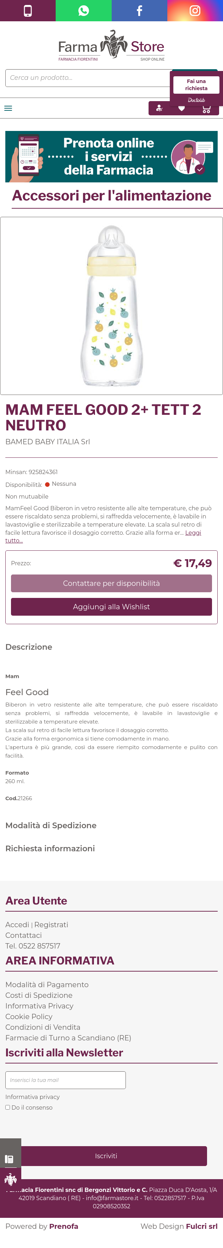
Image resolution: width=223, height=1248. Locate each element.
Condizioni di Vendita (42, 1027)
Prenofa (63, 1226)
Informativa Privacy (39, 1006)
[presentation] (59, 1128)
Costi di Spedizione (39, 995)
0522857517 (170, 1198)
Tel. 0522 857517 (32, 946)
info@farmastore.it (112, 1198)
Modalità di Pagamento (47, 984)
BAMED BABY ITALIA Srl (47, 442)
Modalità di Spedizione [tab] (50, 825)
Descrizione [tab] (28, 647)
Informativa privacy (32, 1097)
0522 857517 (11, 1159)
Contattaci (23, 935)
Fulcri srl (202, 1226)
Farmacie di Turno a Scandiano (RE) (68, 1038)
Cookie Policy (28, 1016)
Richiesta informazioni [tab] (50, 848)
